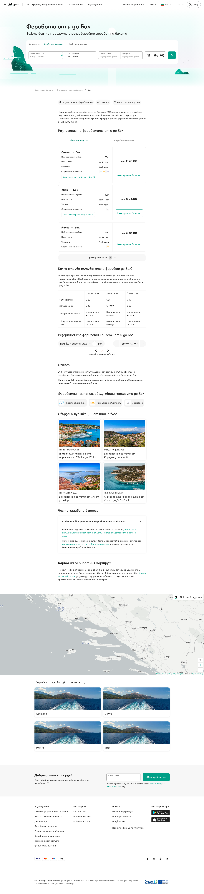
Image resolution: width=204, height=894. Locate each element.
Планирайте (76, 4)
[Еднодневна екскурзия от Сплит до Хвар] (79, 482)
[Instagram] (154, 858)
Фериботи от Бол (124, 140)
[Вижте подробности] (48, 783)
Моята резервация (133, 4)
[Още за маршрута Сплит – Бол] (78, 177)
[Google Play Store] (160, 812)
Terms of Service (113, 786)
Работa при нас (81, 821)
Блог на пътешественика (48, 816)
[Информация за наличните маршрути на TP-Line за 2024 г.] (79, 439)
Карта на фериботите (46, 840)
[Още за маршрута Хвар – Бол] (78, 214)
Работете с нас (82, 816)
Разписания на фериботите (70, 90)
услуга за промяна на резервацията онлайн (85, 544)
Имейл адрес (113, 775)
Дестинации (41, 821)
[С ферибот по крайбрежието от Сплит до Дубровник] (124, 482)
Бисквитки (79, 880)
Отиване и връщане (53, 44)
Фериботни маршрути (46, 826)
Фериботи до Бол (80, 140)
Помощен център (121, 816)
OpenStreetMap (197, 674)
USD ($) (180, 4)
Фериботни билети (43, 90)
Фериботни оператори (47, 836)
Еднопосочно (35, 44)
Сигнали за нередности (127, 880)
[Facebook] (147, 858)
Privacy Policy (156, 784)
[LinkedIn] (167, 858)
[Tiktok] (160, 858)
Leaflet (158, 674)
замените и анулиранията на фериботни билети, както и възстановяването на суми (99, 532)
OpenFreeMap (167, 674)
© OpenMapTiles (178, 674)
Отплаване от (37, 53)
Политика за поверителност (100, 880)
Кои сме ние (79, 811)
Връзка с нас (119, 821)
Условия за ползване (62, 880)
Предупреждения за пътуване (128, 827)
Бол (89, 90)
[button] (94, 343)
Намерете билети (129, 175)
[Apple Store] (160, 819)
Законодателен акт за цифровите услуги (55, 883)
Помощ (152, 4)
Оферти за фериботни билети (45, 4)
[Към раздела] (76, 102)
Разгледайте (94, 4)
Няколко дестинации (77, 44)
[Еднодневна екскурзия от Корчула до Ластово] (124, 439)
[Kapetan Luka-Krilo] (72, 403)
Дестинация (73, 53)
